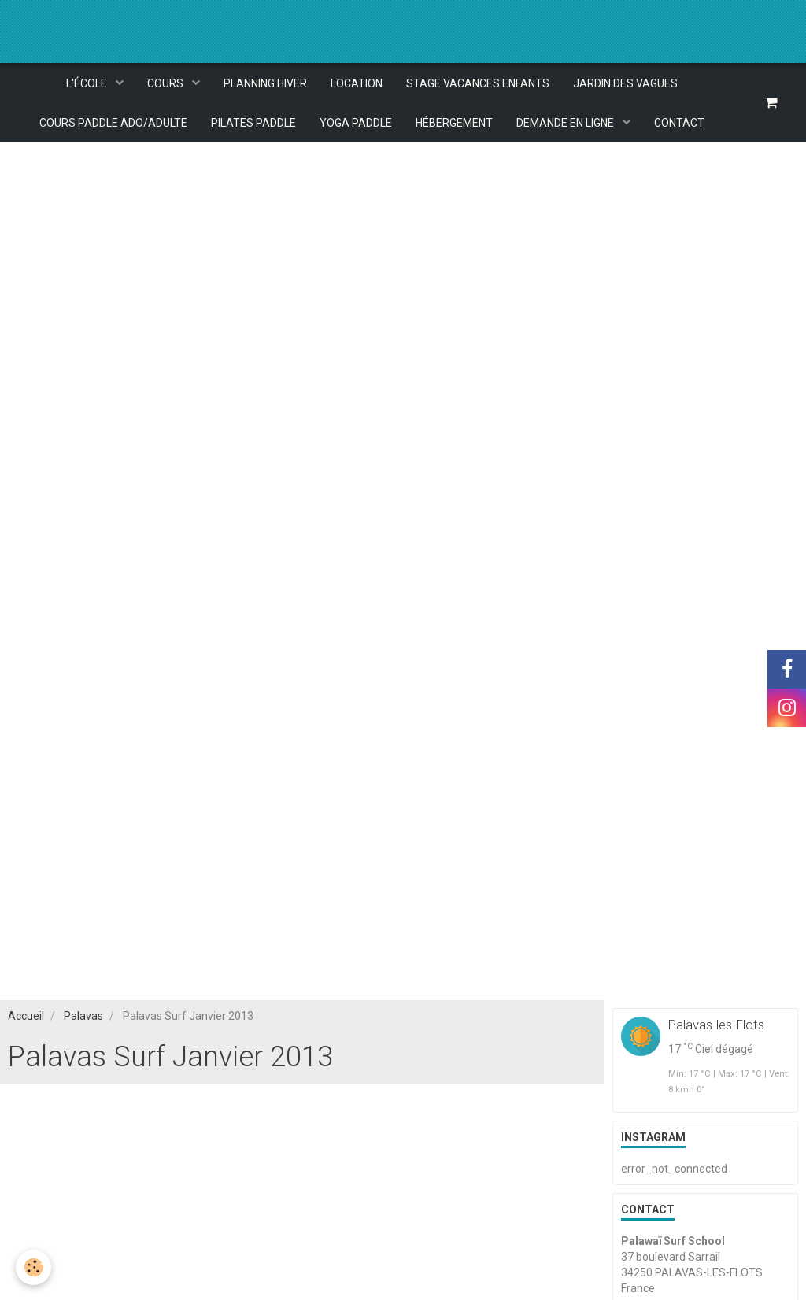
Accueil (26, 1016)
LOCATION (357, 83)
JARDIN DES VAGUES (625, 83)
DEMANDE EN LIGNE (566, 122)
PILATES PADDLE (253, 122)
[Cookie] (33, 1267)
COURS (166, 83)
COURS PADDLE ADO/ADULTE (113, 122)
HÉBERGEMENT (454, 122)
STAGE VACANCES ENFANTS (477, 83)
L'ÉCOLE (87, 83)
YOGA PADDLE (356, 122)
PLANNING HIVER (265, 83)
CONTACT (679, 122)
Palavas (83, 1016)
